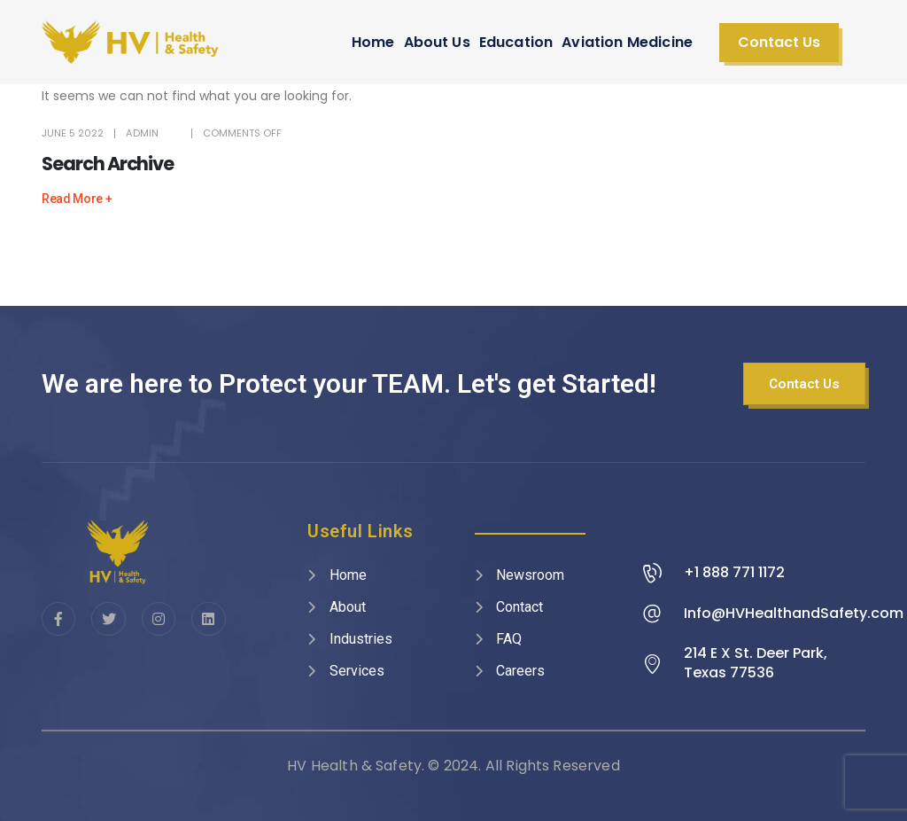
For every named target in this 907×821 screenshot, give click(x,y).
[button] (779, 42)
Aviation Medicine (627, 42)
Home (373, 42)
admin (142, 133)
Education (516, 42)
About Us (437, 42)
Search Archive (108, 163)
